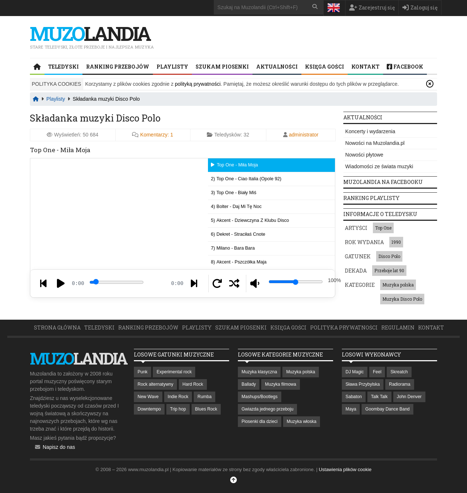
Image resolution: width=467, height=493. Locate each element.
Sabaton (354, 396)
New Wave (148, 396)
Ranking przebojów (117, 66)
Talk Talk (379, 396)
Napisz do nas (59, 447)
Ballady (249, 384)
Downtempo (149, 409)
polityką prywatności (197, 84)
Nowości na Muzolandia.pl (375, 143)
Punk (142, 371)
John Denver (409, 396)
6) (238, 234)
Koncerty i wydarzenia (370, 131)
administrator (304, 135)
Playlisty (172, 66)
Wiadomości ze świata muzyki (379, 166)
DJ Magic (355, 371)
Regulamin (397, 327)
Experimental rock (174, 371)
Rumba (204, 396)
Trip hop (178, 409)
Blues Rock (206, 409)
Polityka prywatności (344, 327)
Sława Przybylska (363, 384)
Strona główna (57, 327)
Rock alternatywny (155, 384)
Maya (351, 409)
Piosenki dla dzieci (260, 421)
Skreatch (399, 371)
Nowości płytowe (364, 155)
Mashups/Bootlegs (260, 396)
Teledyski (63, 66)
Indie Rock (178, 396)
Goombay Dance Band (387, 409)
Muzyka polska (398, 285)
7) (233, 248)
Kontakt (365, 66)
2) (246, 178)
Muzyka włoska (301, 421)
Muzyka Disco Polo (402, 299)
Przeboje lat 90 (389, 270)
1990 (396, 242)
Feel (377, 371)
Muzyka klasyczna (259, 371)
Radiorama (399, 384)
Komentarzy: (156, 135)
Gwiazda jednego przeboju (267, 409)
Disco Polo (389, 256)
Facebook (405, 66)
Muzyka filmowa (280, 384)
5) (250, 220)
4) (236, 206)
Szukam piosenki (222, 66)
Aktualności (277, 66)
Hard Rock (192, 384)
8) (238, 262)
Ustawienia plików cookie (345, 469)
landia (90, 33)
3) (233, 192)
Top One (383, 228)
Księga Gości (324, 66)
